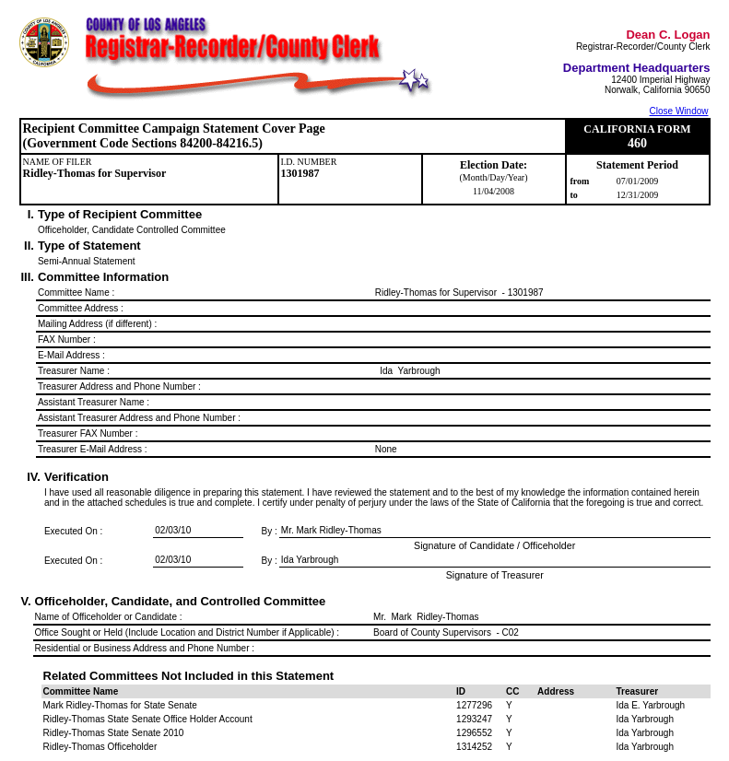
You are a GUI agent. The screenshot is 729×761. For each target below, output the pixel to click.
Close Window (679, 111)
